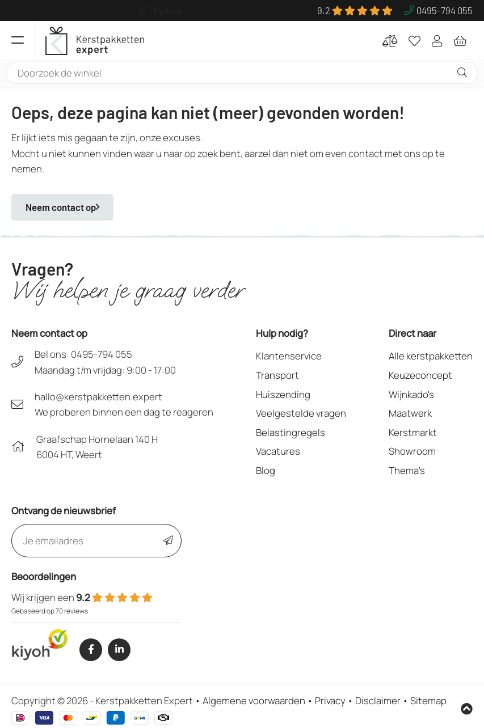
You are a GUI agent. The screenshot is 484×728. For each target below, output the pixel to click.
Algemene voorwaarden (254, 700)
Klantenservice (289, 355)
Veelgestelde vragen (301, 413)
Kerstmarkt (413, 432)
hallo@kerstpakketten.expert (98, 396)
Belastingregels (290, 432)
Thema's (407, 470)
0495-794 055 (101, 354)
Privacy (330, 700)
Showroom (412, 451)
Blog (265, 470)
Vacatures (278, 451)
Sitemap (428, 700)
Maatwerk (410, 413)
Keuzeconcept (420, 375)
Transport (277, 375)
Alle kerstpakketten (431, 355)
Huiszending (283, 394)
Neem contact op (62, 207)
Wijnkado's (411, 394)
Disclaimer (378, 700)
